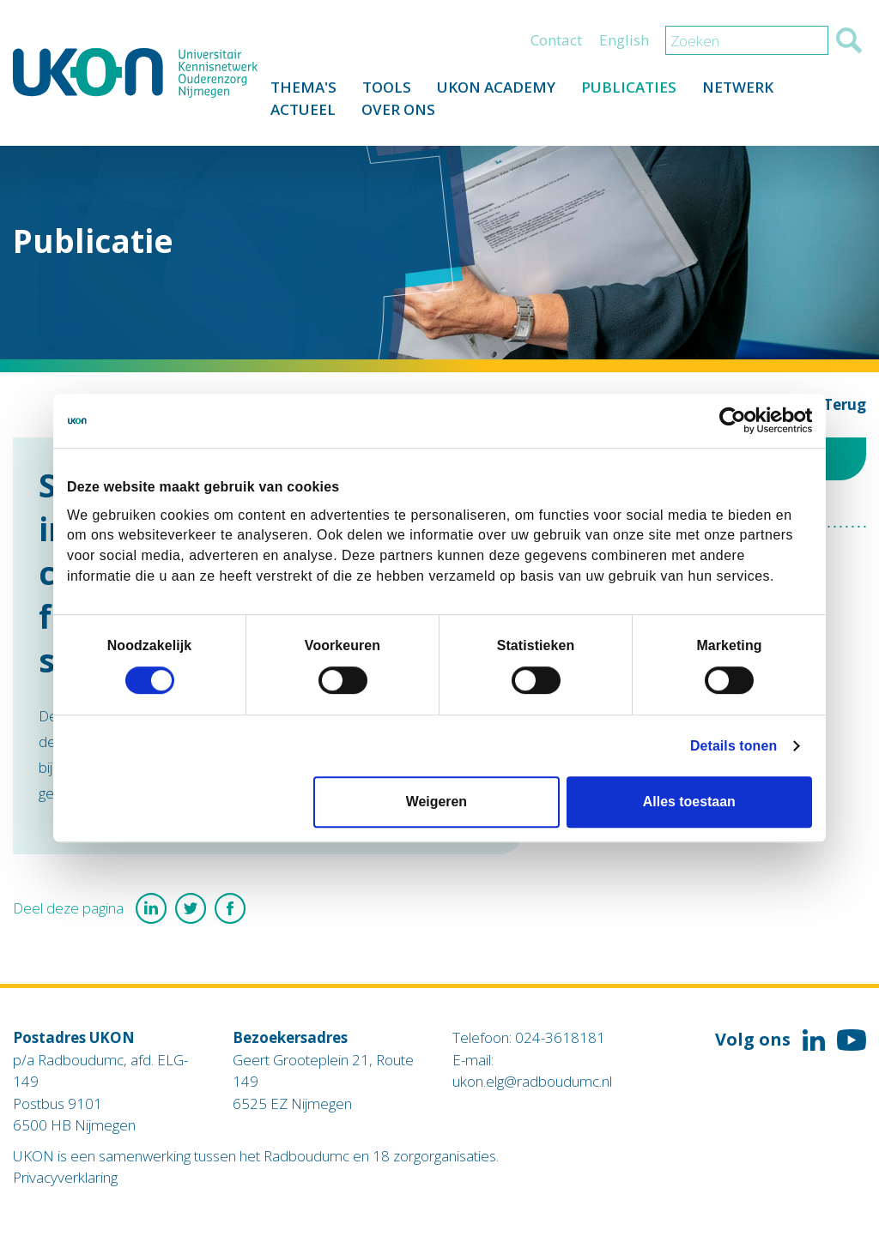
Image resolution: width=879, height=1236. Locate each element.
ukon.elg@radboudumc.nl (532, 1081)
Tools (386, 87)
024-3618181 (560, 1037)
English (624, 40)
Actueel (303, 109)
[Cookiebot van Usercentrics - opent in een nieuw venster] (737, 421)
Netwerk (737, 87)
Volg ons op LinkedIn (814, 1040)
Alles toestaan (689, 802)
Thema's (303, 87)
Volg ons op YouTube (851, 1040)
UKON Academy (496, 87)
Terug (844, 404)
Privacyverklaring (65, 1177)
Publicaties (628, 87)
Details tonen (733, 746)
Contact (556, 40)
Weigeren (436, 802)
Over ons (398, 109)
